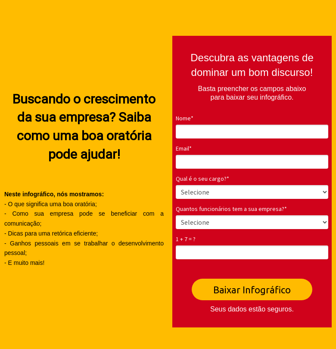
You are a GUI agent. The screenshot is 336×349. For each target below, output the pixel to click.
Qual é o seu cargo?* (202, 178)
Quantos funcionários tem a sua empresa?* (231, 209)
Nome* (184, 118)
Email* (184, 148)
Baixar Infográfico (252, 289)
